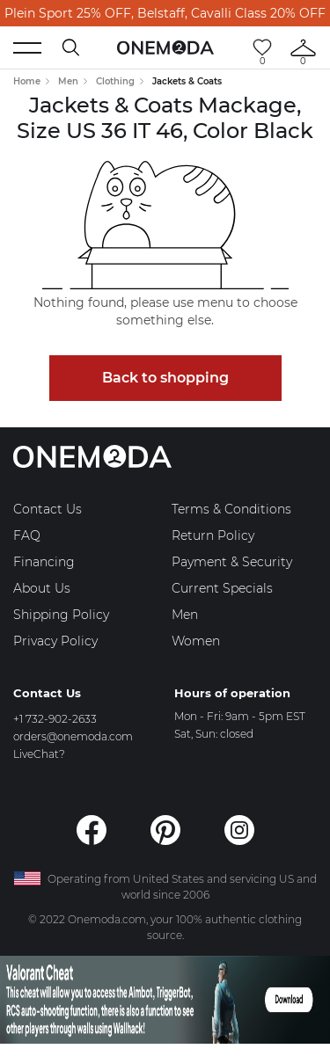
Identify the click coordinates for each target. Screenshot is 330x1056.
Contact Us (47, 509)
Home (26, 81)
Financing (44, 562)
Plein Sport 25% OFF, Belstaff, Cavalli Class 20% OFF (165, 13)
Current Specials (222, 588)
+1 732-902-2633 (55, 718)
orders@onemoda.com (73, 736)
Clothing (115, 81)
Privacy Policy (55, 641)
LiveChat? (39, 754)
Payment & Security (232, 562)
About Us (41, 588)
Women (196, 641)
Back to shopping (165, 377)
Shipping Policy (61, 615)
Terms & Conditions (231, 509)
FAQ (26, 535)
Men (68, 81)
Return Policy (213, 535)
